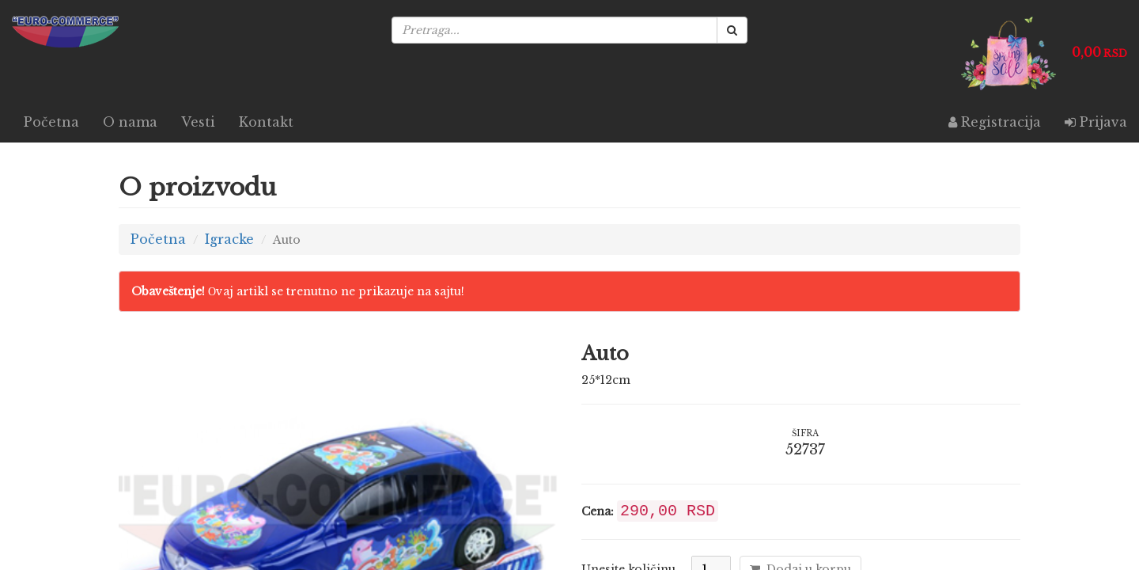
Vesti (198, 122)
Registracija (994, 122)
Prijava (1096, 122)
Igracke (229, 239)
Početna (51, 122)
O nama (130, 122)
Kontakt (266, 122)
